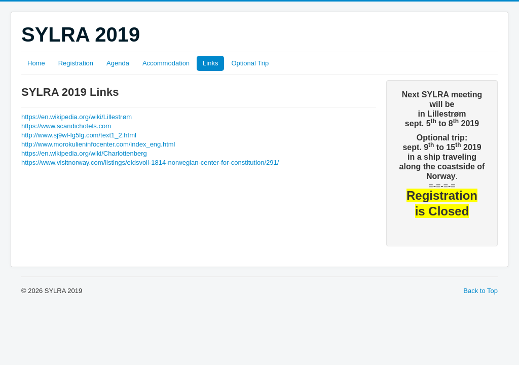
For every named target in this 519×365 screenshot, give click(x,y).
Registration (75, 63)
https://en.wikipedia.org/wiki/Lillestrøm (76, 117)
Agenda (117, 63)
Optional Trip (250, 63)
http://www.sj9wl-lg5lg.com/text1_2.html (78, 135)
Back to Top (480, 291)
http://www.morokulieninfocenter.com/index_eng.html (98, 144)
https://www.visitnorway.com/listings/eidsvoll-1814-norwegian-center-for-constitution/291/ (150, 162)
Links (210, 63)
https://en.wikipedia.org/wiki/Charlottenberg (84, 153)
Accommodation (166, 63)
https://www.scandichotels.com (66, 126)
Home (36, 63)
